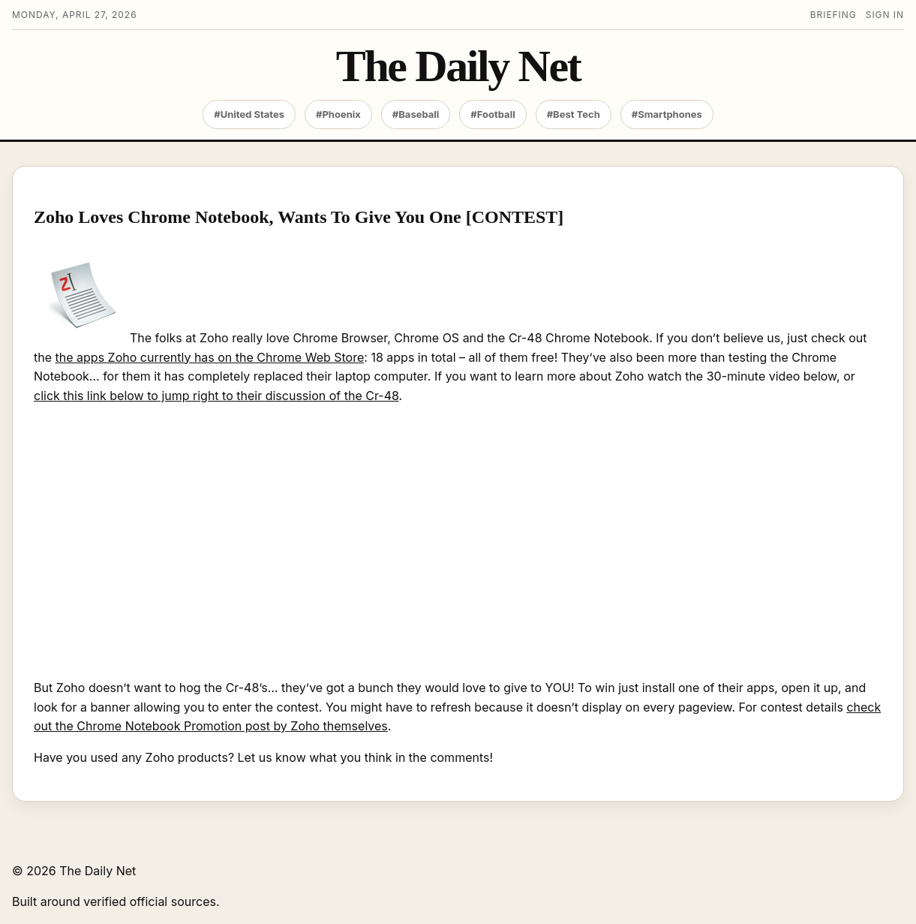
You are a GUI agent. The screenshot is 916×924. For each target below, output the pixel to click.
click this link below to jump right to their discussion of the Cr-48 (216, 395)
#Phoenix (338, 114)
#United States (249, 114)
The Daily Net (458, 66)
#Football (492, 114)
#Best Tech (573, 114)
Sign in (885, 14)
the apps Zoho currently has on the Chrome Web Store (210, 357)
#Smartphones (667, 114)
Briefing (833, 14)
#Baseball (416, 114)
